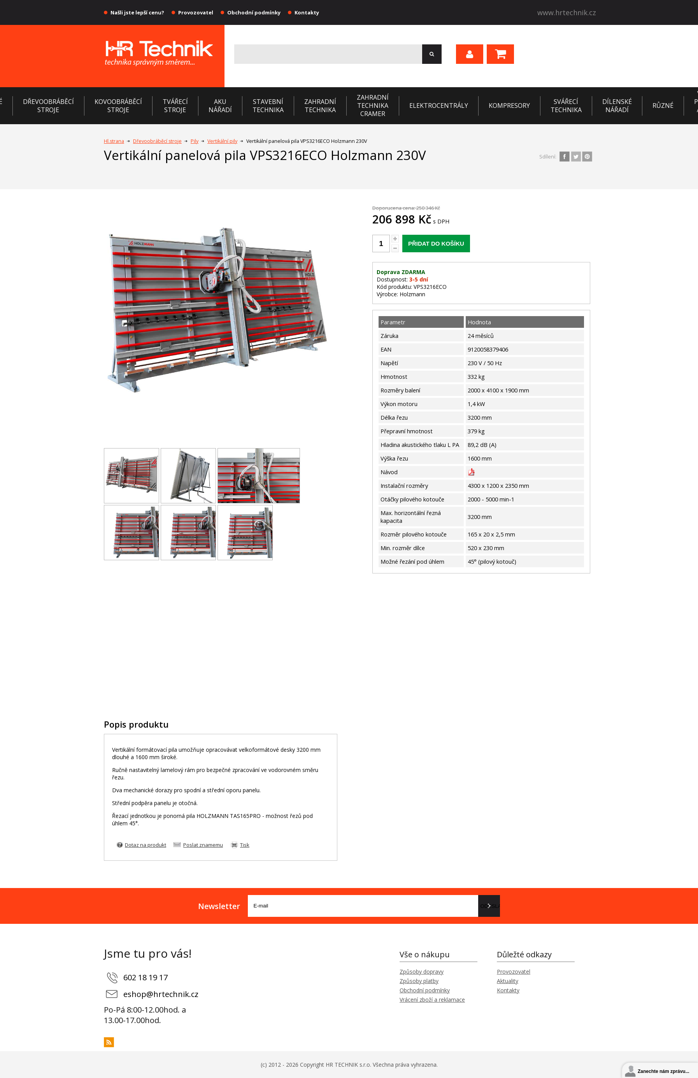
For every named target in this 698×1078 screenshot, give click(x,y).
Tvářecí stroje (175, 105)
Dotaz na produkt (145, 844)
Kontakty (307, 12)
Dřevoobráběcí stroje (48, 105)
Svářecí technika (566, 105)
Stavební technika (268, 105)
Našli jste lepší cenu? (137, 12)
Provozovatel (195, 12)
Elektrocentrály (438, 105)
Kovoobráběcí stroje (118, 105)
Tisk (244, 844)
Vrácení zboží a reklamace (432, 999)
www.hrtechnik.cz (566, 12)
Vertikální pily (222, 141)
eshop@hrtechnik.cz (160, 994)
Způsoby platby (419, 981)
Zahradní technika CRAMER (373, 105)
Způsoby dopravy (422, 971)
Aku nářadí (220, 105)
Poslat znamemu (203, 844)
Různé (662, 105)
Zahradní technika (320, 105)
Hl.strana (114, 141)
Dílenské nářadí (617, 105)
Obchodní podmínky (254, 12)
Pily (194, 141)
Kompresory (509, 105)
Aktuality (507, 981)
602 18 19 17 (145, 977)
